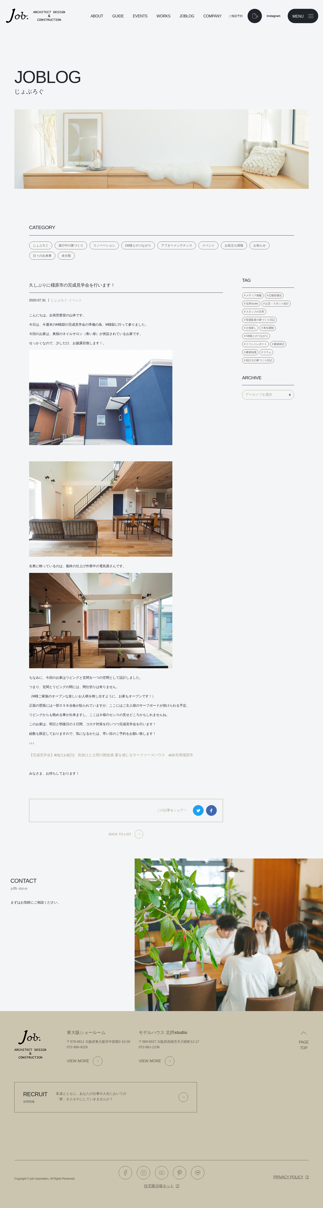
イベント (208, 245)
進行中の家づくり (70, 245)
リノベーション (104, 245)
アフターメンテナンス (176, 245)
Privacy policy (288, 1177)
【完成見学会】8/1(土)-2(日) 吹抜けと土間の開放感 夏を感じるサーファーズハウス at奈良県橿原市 (111, 755)
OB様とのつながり (138, 245)
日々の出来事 (42, 255)
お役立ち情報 (234, 245)
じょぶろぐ (40, 245)
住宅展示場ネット (159, 1186)
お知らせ (259, 245)
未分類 (66, 255)
